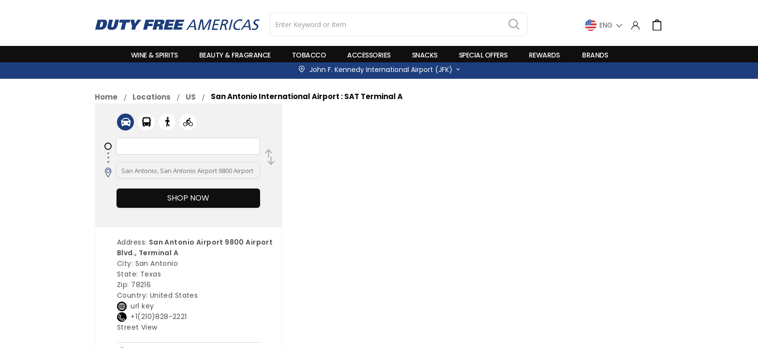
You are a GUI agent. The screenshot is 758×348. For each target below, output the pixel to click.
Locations (151, 97)
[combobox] (398, 24)
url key (142, 306)
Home (106, 97)
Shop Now (188, 197)
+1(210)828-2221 (159, 316)
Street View (137, 327)
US (191, 97)
